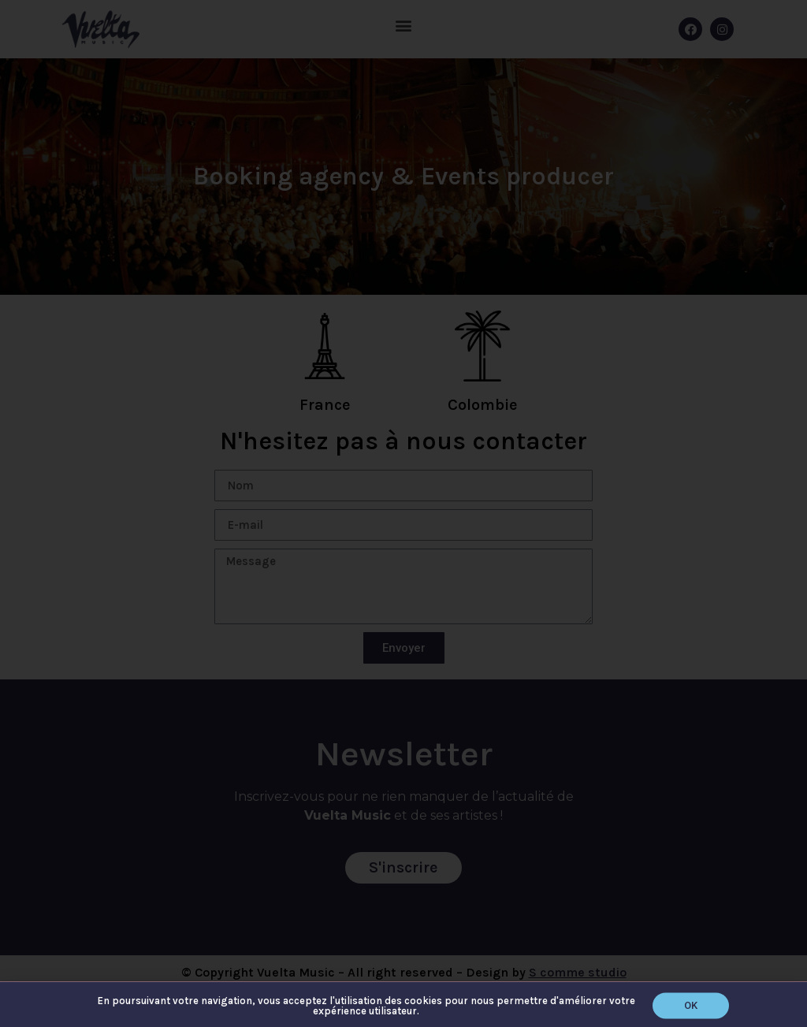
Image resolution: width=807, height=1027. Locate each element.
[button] (691, 1008)
